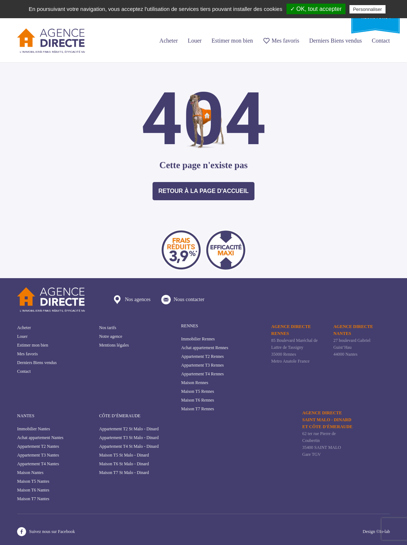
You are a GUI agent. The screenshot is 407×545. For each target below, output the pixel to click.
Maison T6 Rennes (197, 400)
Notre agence (110, 336)
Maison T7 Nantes (33, 498)
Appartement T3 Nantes (38, 455)
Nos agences (131, 299)
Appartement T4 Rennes (202, 373)
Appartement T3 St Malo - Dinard (128, 437)
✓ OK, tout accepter (316, 9)
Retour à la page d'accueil (203, 191)
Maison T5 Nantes (33, 481)
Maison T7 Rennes (197, 408)
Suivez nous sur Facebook (46, 531)
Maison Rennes (194, 382)
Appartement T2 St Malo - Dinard (128, 428)
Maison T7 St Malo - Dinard (124, 472)
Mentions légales (114, 345)
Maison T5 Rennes (197, 391)
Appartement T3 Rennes (202, 365)
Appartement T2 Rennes (202, 356)
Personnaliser (367, 9)
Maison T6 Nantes (33, 490)
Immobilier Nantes (33, 428)
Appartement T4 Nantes (38, 463)
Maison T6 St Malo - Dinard (124, 463)
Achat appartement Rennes (204, 347)
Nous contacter (182, 299)
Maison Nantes (30, 472)
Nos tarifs (107, 327)
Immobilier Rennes (198, 338)
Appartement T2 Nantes (38, 446)
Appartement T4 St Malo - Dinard (128, 446)
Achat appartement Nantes (40, 437)
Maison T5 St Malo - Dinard (124, 455)
